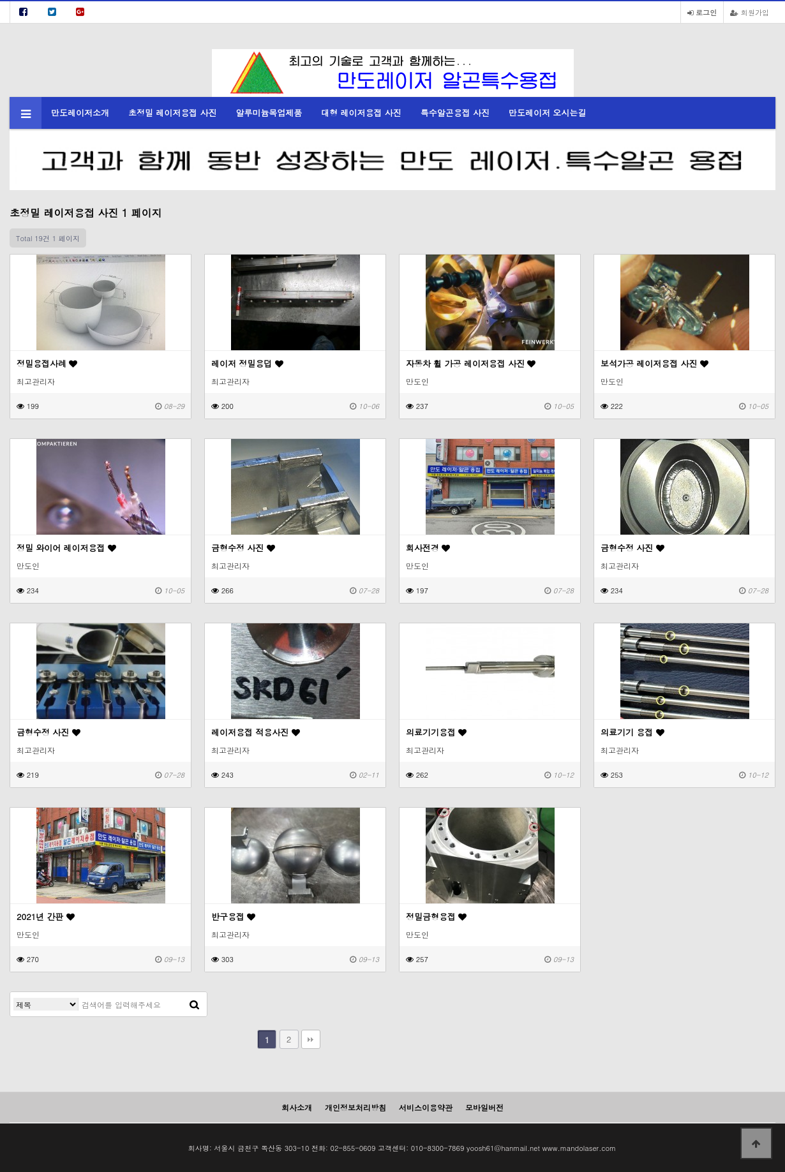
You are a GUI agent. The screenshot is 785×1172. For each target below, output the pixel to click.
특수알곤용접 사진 (455, 113)
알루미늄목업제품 (269, 113)
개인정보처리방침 (355, 1107)
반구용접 (233, 916)
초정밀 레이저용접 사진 (172, 113)
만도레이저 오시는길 (547, 113)
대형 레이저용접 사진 (361, 113)
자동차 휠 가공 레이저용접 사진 (470, 363)
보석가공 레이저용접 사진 (654, 363)
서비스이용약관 (425, 1107)
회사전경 (428, 548)
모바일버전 (484, 1107)
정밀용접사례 (47, 363)
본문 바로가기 (0, 0)
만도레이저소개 (80, 113)
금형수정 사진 (243, 548)
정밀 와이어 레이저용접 (66, 548)
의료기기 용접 (632, 732)
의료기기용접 (436, 732)
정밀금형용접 (436, 916)
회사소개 (296, 1107)
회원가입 (749, 12)
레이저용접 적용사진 (255, 732)
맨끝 (310, 1039)
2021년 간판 (46, 916)
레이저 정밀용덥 (247, 363)
